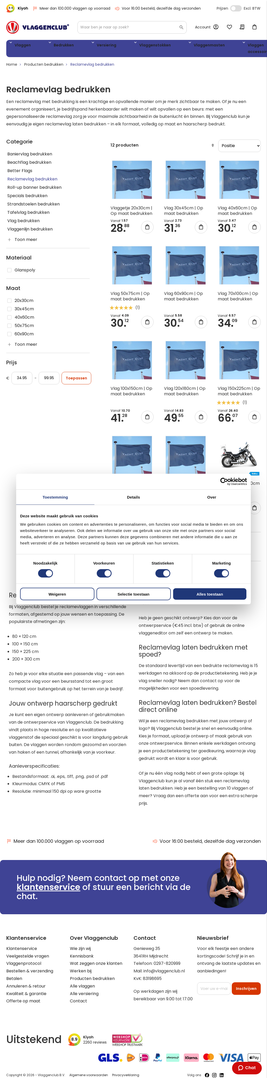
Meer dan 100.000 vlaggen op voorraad (71, 8)
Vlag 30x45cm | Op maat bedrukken (183, 213)
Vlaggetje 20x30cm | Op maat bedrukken (131, 213)
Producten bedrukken (43, 66)
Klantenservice (21, 950)
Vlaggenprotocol (23, 965)
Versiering (79, 46)
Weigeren (57, 594)
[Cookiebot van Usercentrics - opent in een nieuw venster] (224, 482)
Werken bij (81, 973)
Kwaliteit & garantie (26, 995)
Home (11, 66)
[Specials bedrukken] (48, 198)
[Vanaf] (21, 380)
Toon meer (26, 242)
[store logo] (37, 27)
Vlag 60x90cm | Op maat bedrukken (183, 298)
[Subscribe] (246, 990)
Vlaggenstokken (116, 46)
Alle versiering (84, 995)
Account (203, 27)
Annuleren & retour (26, 988)
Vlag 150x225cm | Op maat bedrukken (239, 393)
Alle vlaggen (82, 988)
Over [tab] (211, 497)
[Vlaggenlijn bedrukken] (48, 231)
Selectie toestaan (134, 594)
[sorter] (239, 148)
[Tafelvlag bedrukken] (48, 214)
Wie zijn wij (80, 950)
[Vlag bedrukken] (48, 223)
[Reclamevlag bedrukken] (48, 181)
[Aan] (49, 380)
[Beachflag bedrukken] (48, 164)
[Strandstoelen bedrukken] (48, 206)
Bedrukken (49, 46)
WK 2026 (224, 49)
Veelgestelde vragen (27, 958)
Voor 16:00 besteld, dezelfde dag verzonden (157, 8)
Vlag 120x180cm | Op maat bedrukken (184, 393)
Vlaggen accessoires (197, 49)
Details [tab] (133, 497)
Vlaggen (21, 46)
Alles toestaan (210, 594)
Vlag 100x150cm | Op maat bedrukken (131, 393)
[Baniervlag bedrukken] (48, 156)
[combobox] (132, 27)
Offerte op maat (23, 1003)
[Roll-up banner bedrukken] (48, 189)
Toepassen (76, 380)
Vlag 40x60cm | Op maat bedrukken (237, 213)
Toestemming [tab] (55, 497)
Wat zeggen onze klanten (96, 965)
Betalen (14, 981)
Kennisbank (82, 958)
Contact (78, 1003)
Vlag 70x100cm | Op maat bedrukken (238, 298)
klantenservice (48, 889)
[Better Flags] (48, 173)
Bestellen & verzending (29, 973)
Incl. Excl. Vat (236, 8)
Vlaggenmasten (158, 46)
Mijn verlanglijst (229, 27)
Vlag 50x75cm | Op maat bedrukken (130, 298)
